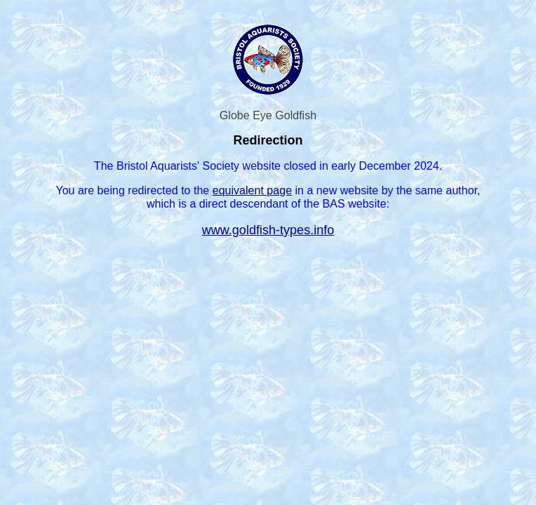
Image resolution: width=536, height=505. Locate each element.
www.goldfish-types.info (268, 230)
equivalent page (252, 190)
